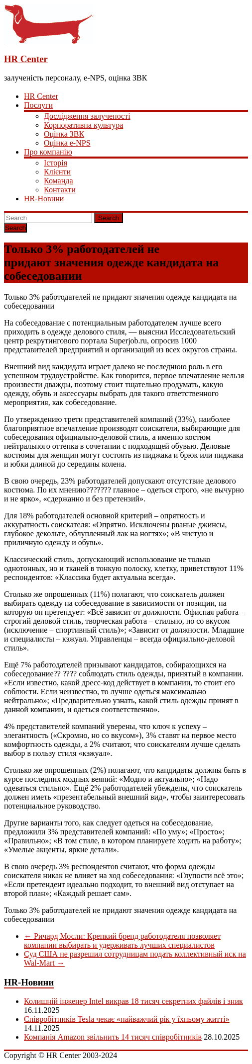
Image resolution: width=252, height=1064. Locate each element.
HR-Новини (44, 198)
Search (108, 218)
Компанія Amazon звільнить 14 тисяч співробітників (113, 1037)
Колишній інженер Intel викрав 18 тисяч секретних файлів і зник (133, 1001)
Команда (58, 180)
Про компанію (48, 152)
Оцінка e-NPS (67, 143)
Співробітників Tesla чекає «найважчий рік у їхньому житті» (127, 1019)
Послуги (38, 105)
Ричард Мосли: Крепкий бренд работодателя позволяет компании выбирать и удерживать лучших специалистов (122, 940)
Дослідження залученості (87, 116)
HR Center (26, 59)
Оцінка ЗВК (64, 134)
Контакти (60, 189)
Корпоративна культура (83, 125)
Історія (55, 163)
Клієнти (57, 171)
